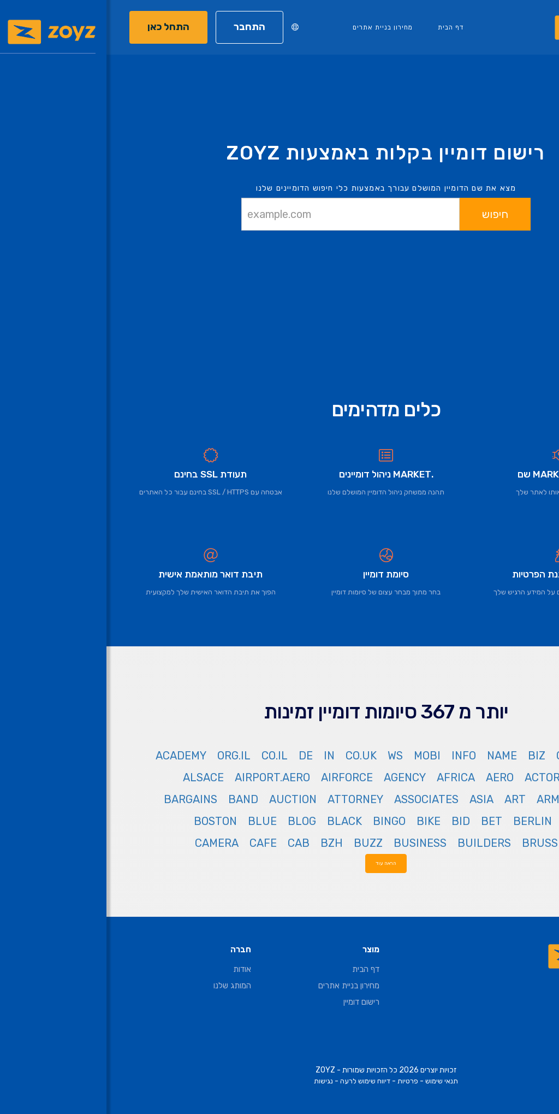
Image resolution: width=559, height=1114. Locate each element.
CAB (192, 843)
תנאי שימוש (335, 1081)
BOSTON (108, 821)
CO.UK (254, 755)
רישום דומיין (255, 1002)
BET (385, 821)
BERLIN (426, 821)
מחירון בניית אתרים (276, 27)
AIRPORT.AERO (166, 777)
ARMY (445, 799)
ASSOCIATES (320, 799)
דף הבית (344, 27)
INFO (357, 755)
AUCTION (186, 799)
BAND (137, 799)
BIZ (430, 755)
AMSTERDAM (504, 799)
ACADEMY (74, 755)
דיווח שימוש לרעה (259, 1081)
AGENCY (298, 777)
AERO (393, 777)
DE (199, 755)
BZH (225, 843)
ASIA (375, 799)
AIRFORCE (240, 777)
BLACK (238, 821)
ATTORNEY (249, 799)
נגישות (217, 1081)
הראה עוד (279, 863)
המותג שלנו (126, 986)
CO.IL (168, 755)
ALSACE (96, 777)
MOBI (320, 755)
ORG (460, 755)
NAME (395, 755)
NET (492, 755)
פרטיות (301, 1081)
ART (408, 799)
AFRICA (349, 777)
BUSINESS (313, 843)
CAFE (156, 843)
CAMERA (110, 843)
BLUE (155, 821)
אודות (136, 969)
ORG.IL (127, 755)
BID (354, 821)
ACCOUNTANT (501, 777)
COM (525, 755)
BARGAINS (84, 799)
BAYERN (516, 821)
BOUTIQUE (509, 843)
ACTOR (436, 777)
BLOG (195, 821)
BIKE (322, 821)
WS (288, 755)
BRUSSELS (443, 843)
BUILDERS (378, 843)
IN (222, 755)
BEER (470, 821)
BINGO (282, 821)
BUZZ (261, 843)
